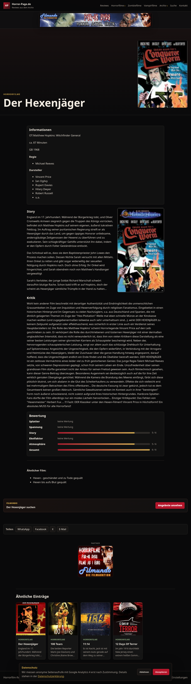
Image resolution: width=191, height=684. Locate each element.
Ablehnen (144, 672)
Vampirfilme (150, 5)
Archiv (163, 5)
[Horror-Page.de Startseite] (19, 5)
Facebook (40, 529)
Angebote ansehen (170, 505)
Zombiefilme (134, 5)
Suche (173, 5)
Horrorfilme (117, 5)
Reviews (104, 5)
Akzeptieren (161, 672)
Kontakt (183, 5)
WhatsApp (23, 529)
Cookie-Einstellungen (175, 677)
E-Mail (62, 529)
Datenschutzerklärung (51, 676)
